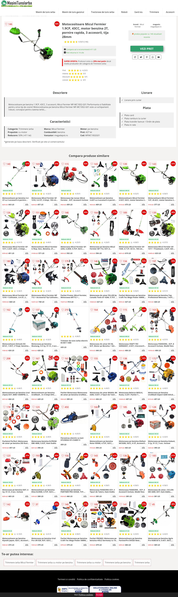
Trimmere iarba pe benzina (118, 562)
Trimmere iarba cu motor (89, 562)
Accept (99, 594)
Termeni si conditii (66, 579)
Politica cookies (112, 579)
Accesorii (170, 12)
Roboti (124, 12)
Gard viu (138, 12)
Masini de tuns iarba (45, 12)
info (26, 204)
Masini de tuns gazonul (73, 12)
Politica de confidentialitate (90, 579)
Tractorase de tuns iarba (102, 12)
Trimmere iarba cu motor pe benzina (55, 562)
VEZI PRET (147, 49)
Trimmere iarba (142, 562)
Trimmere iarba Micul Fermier (19, 562)
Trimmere (154, 12)
